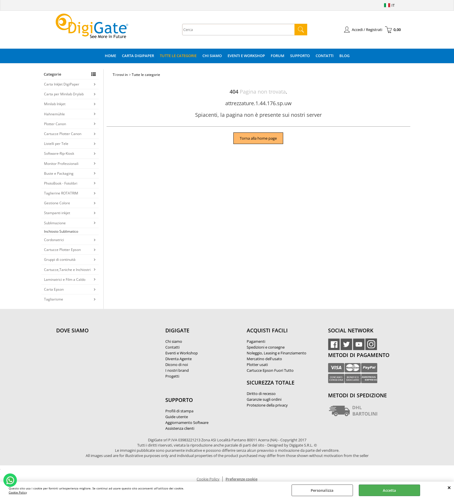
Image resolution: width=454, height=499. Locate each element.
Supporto (300, 55)
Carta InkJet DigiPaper (61, 84)
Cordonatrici (54, 239)
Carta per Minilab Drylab (64, 94)
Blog (344, 55)
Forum (277, 55)
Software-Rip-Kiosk (59, 153)
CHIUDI (449, 487)
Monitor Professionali (61, 163)
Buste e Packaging (59, 173)
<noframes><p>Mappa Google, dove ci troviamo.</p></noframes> (99, 369)
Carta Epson (54, 289)
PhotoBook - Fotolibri (60, 183)
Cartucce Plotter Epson (62, 249)
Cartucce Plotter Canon (62, 133)
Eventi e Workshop (246, 55)
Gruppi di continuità (60, 259)
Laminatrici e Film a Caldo (64, 279)
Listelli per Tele (56, 143)
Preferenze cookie (241, 479)
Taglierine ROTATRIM (61, 193)
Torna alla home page (258, 138)
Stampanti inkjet (57, 212)
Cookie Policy (18, 492)
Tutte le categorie (178, 55)
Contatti (325, 55)
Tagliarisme (53, 299)
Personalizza (322, 490)
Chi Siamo (212, 55)
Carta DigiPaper (138, 55)
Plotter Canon (55, 123)
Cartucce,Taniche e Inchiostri (67, 269)
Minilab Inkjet (54, 103)
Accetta (389, 490)
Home (110, 55)
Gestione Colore (57, 203)
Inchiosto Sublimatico (61, 231)
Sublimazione (55, 223)
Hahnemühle (54, 114)
